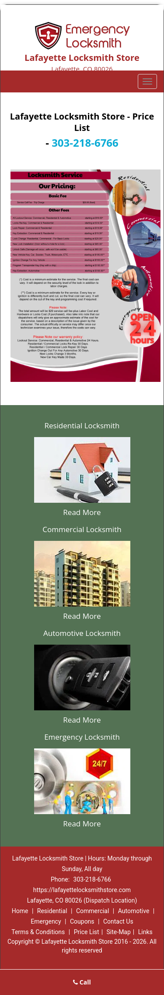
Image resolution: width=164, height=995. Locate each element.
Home (20, 910)
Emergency (46, 921)
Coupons (82, 921)
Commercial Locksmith (81, 529)
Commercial (92, 910)
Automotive (134, 910)
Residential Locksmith (81, 425)
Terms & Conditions (38, 931)
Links (145, 931)
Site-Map (119, 931)
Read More (82, 512)
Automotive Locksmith (82, 633)
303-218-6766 (85, 142)
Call (82, 982)
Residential (52, 910)
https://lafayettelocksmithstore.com (82, 889)
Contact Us (118, 921)
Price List (86, 931)
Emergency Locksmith (82, 737)
